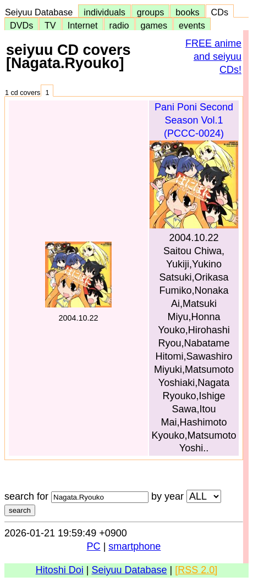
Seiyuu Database (41, 12)
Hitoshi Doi (60, 569)
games (154, 25)
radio (119, 25)
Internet (83, 25)
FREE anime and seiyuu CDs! (213, 56)
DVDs (21, 25)
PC (94, 546)
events (192, 25)
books (187, 12)
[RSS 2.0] (196, 569)
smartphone (134, 546)
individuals (104, 12)
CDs (219, 12)
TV (50, 25)
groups (150, 12)
